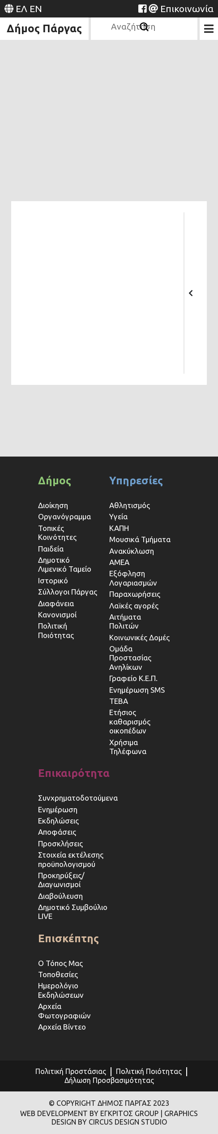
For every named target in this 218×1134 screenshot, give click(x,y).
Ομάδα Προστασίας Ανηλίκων (130, 657)
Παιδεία (51, 548)
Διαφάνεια (56, 603)
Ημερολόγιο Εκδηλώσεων (61, 990)
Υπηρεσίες (136, 480)
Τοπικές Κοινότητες (57, 532)
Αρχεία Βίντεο (62, 1026)
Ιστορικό (53, 580)
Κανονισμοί (57, 614)
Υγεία (118, 516)
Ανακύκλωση (131, 551)
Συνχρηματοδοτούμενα (78, 797)
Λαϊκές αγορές (133, 605)
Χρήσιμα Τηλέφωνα (127, 746)
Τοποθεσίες (58, 974)
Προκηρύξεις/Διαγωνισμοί (61, 879)
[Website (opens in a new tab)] (142, 8)
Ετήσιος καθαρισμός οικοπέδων (129, 721)
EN (36, 8)
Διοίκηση (53, 505)
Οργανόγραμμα (64, 516)
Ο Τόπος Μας (60, 963)
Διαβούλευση (60, 896)
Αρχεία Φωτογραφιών (64, 1010)
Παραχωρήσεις (135, 594)
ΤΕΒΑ (118, 701)
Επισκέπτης (68, 938)
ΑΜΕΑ (119, 562)
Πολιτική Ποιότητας (56, 630)
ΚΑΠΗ (119, 528)
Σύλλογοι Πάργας (67, 591)
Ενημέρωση (57, 809)
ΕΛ (21, 8)
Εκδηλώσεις (58, 820)
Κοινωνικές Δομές (139, 637)
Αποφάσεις (57, 832)
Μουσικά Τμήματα (140, 539)
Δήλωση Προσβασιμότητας (109, 1080)
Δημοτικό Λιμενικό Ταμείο (64, 564)
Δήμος (54, 480)
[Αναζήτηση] (144, 26)
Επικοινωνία (187, 8)
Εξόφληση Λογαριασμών (133, 577)
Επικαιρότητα (74, 773)
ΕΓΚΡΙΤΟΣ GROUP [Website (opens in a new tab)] (129, 1113)
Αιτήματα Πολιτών (125, 621)
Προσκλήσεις (60, 843)
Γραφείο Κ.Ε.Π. (133, 678)
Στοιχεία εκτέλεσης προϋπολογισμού (70, 859)
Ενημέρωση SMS (137, 690)
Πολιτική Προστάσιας (70, 1071)
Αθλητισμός (129, 505)
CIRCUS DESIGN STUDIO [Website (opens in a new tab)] (128, 1122)
